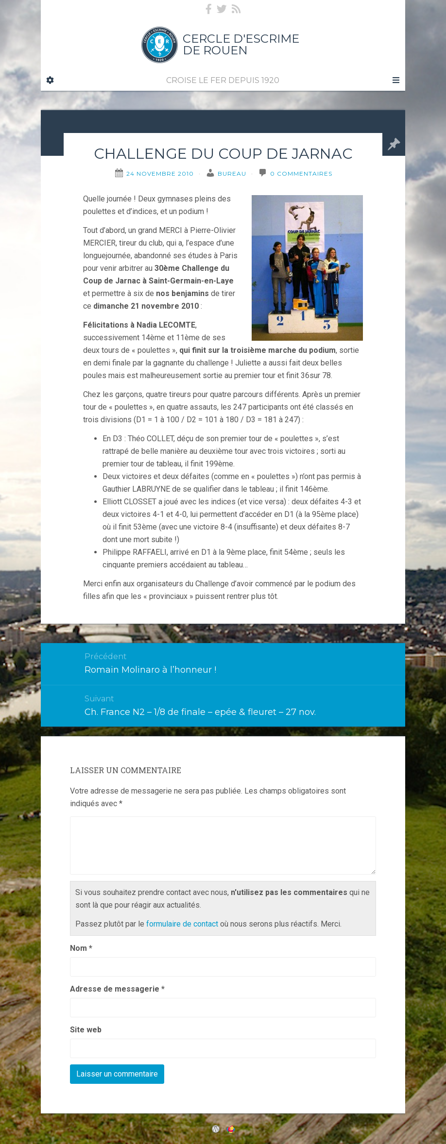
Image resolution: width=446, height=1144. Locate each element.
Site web (86, 1029)
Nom (81, 948)
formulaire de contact (182, 923)
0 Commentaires (301, 173)
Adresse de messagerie (117, 989)
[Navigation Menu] (395, 80)
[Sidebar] (50, 80)
